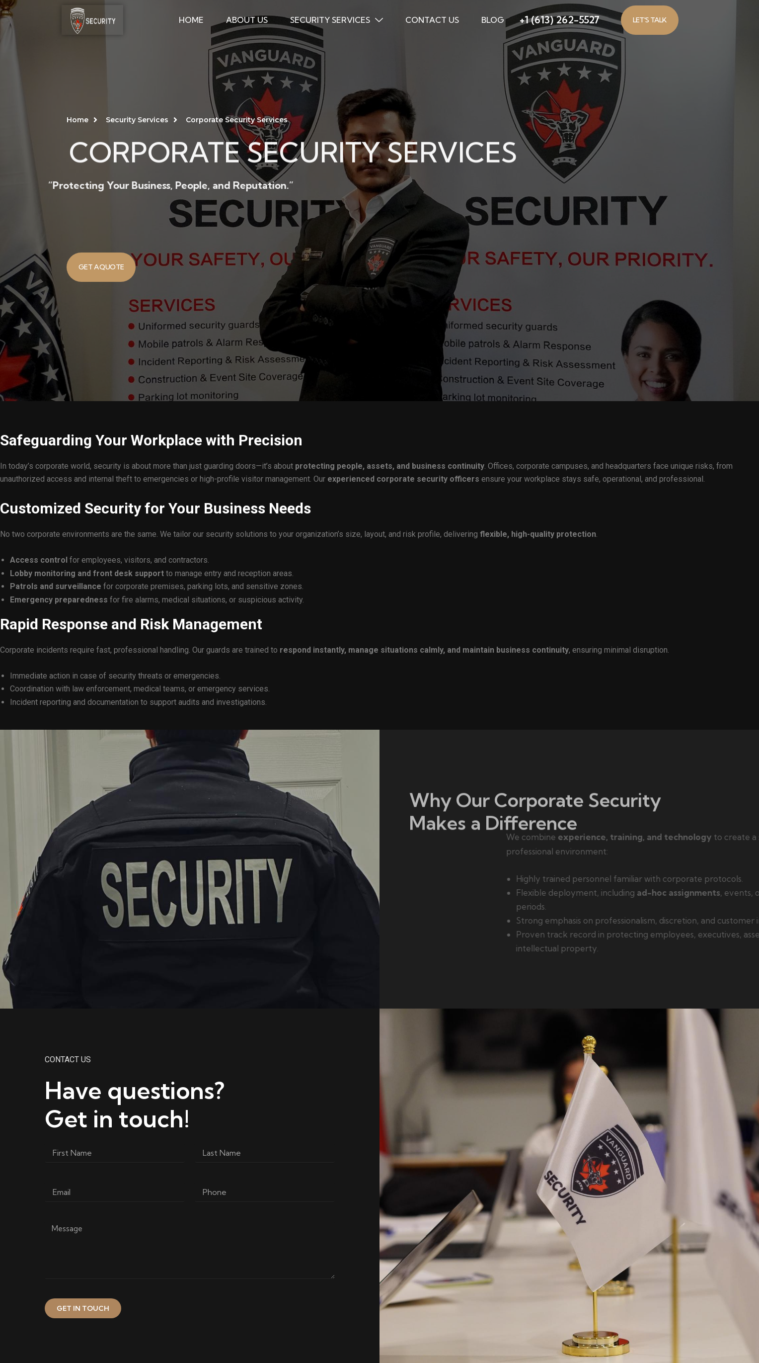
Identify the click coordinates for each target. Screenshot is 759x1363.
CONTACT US (432, 20)
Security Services (336, 20)
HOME (191, 20)
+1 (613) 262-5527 (560, 19)
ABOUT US (247, 20)
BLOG (492, 20)
